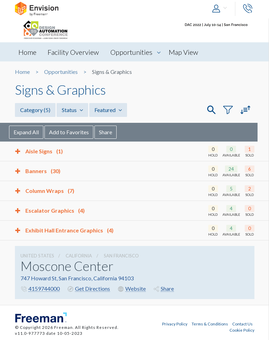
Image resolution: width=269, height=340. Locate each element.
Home (27, 52)
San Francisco (121, 255)
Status (72, 110)
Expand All (32, 132)
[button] (221, 9)
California (79, 255)
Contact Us (242, 323)
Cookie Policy (241, 330)
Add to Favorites (75, 132)
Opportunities (132, 52)
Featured (108, 110)
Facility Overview (73, 52)
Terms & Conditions (210, 323)
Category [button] (35, 110)
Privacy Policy (174, 323)
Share (111, 132)
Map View (184, 52)
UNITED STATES (37, 255)
